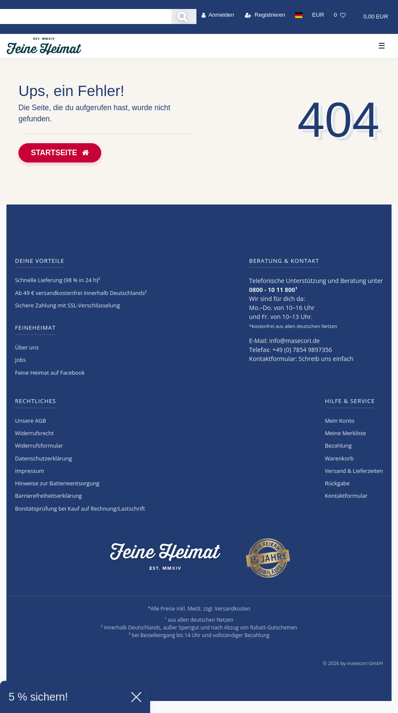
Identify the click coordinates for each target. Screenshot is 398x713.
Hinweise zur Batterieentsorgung (57, 483)
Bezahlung (338, 445)
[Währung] (318, 15)
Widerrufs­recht (34, 433)
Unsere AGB (30, 420)
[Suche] (184, 16)
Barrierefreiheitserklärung (48, 495)
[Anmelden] (217, 15)
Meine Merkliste (345, 433)
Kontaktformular (346, 495)
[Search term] (86, 16)
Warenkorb (339, 458)
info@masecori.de (294, 341)
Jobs (20, 360)
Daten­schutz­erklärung (43, 458)
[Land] (298, 15)
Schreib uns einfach (325, 359)
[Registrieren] (265, 15)
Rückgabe (337, 483)
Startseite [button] (60, 152)
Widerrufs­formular (39, 445)
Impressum (29, 471)
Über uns (27, 347)
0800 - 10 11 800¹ (273, 290)
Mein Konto (339, 420)
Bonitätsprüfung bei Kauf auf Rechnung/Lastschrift (80, 508)
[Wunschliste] (339, 15)
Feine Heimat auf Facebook (50, 372)
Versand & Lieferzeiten (354, 471)
